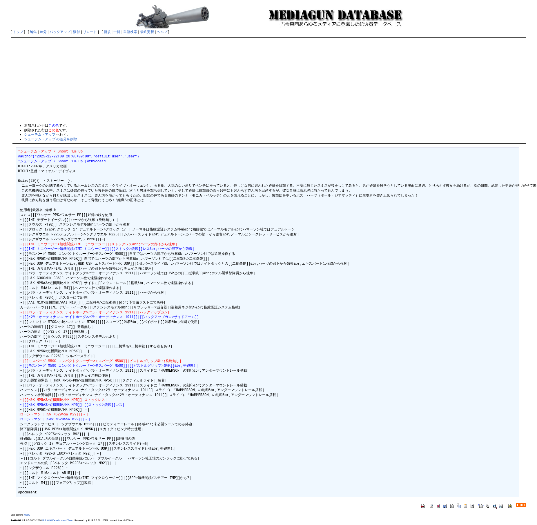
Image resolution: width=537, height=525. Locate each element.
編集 (33, 32)
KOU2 (26, 514)
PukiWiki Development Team (57, 520)
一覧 (116, 32)
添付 (76, 32)
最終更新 (147, 32)
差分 (43, 32)
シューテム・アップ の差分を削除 (50, 139)
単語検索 (130, 32)
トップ (18, 32)
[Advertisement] (268, 80)
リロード (90, 32)
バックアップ (60, 32)
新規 (107, 32)
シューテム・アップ (39, 134)
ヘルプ (162, 32)
